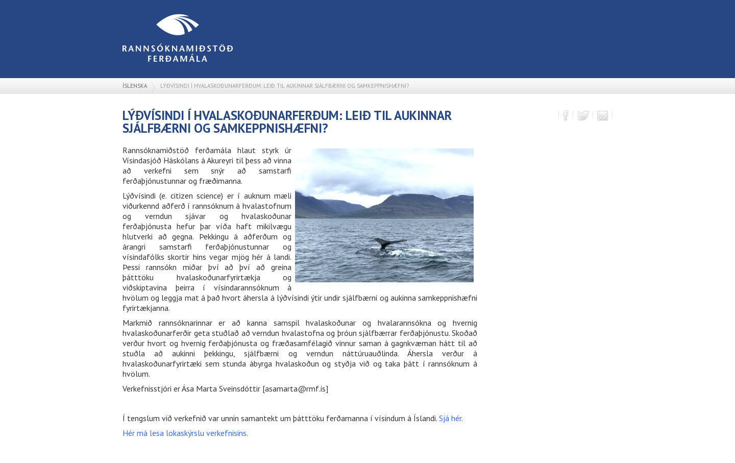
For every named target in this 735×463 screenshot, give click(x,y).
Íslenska (134, 85)
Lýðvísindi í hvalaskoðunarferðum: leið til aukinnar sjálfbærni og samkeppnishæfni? (284, 85)
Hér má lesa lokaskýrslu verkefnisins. (185, 433)
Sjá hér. (451, 418)
